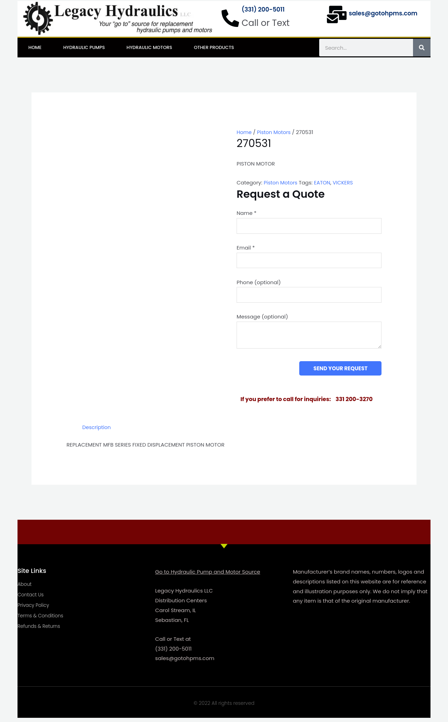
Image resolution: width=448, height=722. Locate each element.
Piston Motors (275, 132)
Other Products (214, 47)
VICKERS (345, 182)
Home (35, 47)
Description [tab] (97, 431)
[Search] (421, 47)
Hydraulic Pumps (84, 47)
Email (246, 248)
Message (262, 319)
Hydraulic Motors (149, 47)
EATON (323, 182)
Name (247, 213)
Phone (259, 284)
